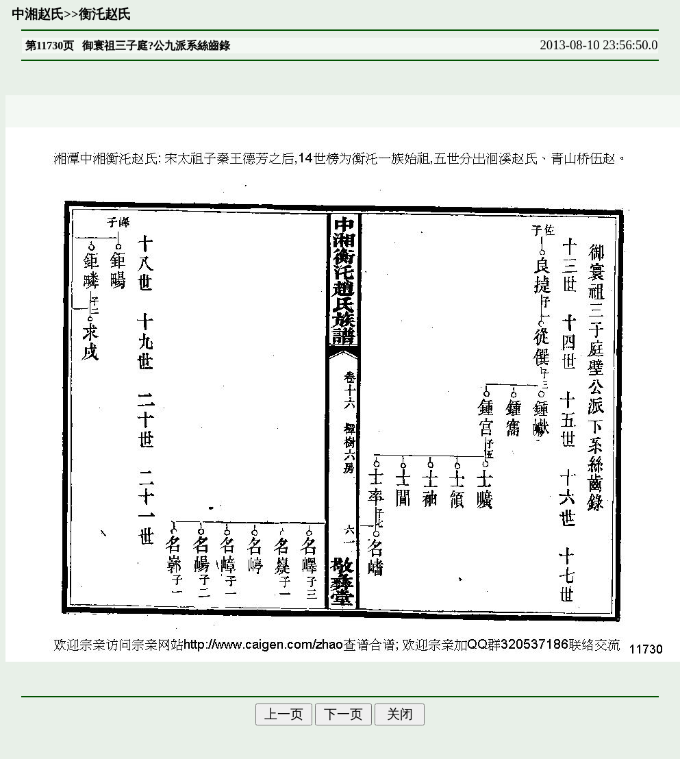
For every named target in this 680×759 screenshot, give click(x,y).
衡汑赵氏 (105, 14)
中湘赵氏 (38, 14)
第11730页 (49, 45)
